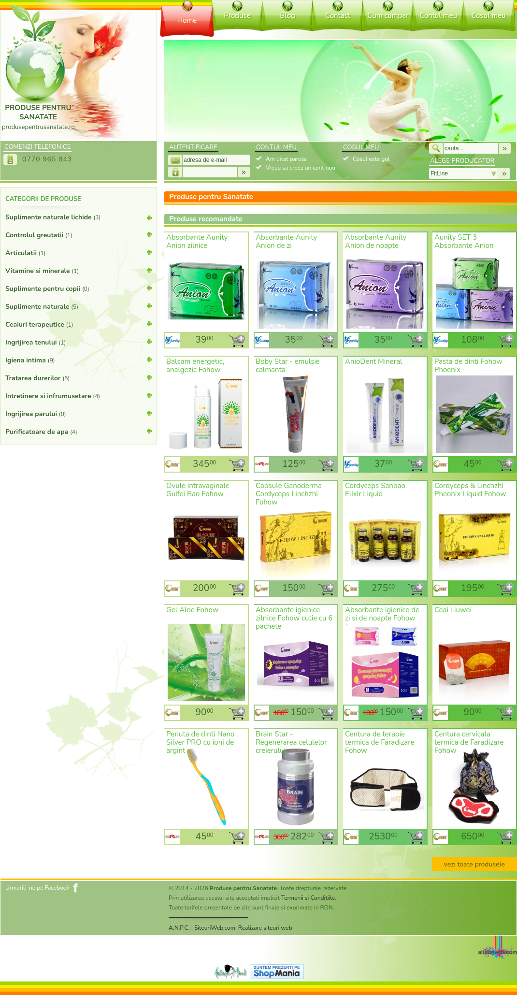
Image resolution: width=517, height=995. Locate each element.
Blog (287, 15)
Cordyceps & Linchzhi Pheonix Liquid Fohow (470, 490)
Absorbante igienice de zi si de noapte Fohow (382, 614)
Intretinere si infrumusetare (78, 395)
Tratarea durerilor (78, 377)
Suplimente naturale (78, 306)
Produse (237, 15)
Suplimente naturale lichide (78, 219)
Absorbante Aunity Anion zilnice (197, 241)
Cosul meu (488, 15)
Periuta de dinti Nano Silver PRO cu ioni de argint (200, 742)
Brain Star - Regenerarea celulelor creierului (291, 742)
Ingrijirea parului (78, 413)
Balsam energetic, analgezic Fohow (195, 366)
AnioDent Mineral (373, 361)
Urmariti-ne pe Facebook (37, 888)
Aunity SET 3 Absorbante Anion (464, 241)
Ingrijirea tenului (78, 341)
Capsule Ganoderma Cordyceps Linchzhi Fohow (289, 494)
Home (187, 20)
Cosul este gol (371, 159)
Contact (337, 15)
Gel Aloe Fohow (192, 610)
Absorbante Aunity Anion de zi (286, 241)
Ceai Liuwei (453, 610)
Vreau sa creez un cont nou (300, 168)
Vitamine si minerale (78, 270)
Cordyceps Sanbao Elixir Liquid (375, 490)
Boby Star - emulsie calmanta (288, 366)
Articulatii (78, 252)
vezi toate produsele (474, 864)
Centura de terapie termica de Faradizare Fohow (380, 742)
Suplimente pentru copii (78, 288)
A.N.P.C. (179, 928)
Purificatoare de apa (78, 431)
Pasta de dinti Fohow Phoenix (468, 366)
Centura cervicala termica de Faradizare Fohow (469, 742)
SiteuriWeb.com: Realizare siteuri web (243, 928)
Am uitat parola (286, 159)
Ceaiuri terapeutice (78, 324)
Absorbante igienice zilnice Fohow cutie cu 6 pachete (294, 618)
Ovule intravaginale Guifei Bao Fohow (198, 490)
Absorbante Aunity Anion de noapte (375, 241)
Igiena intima (78, 359)
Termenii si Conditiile (308, 898)
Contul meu (438, 15)
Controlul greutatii (78, 234)
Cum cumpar (387, 15)
